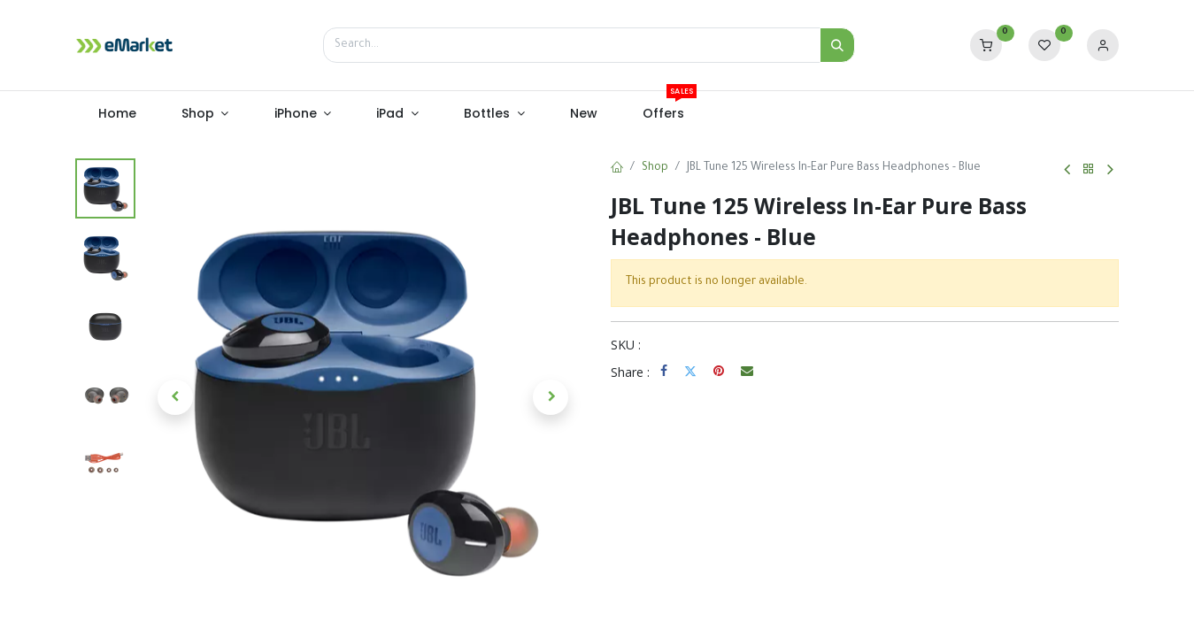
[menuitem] (116, 114)
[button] (176, 397)
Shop (655, 168)
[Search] (837, 45)
